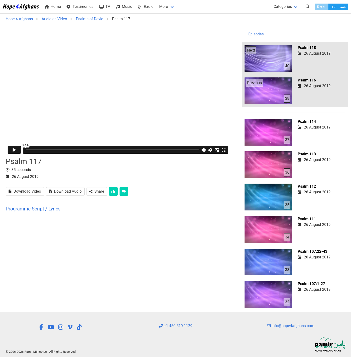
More (163, 6)
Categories (283, 6)
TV (104, 6)
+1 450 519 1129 (175, 326)
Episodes (256, 34)
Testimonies (80, 6)
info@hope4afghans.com (290, 326)
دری (333, 6)
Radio (146, 6)
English (321, 6)
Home (53, 6)
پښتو (343, 6)
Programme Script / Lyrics (33, 209)
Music (124, 6)
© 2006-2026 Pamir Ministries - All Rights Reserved (41, 351)
